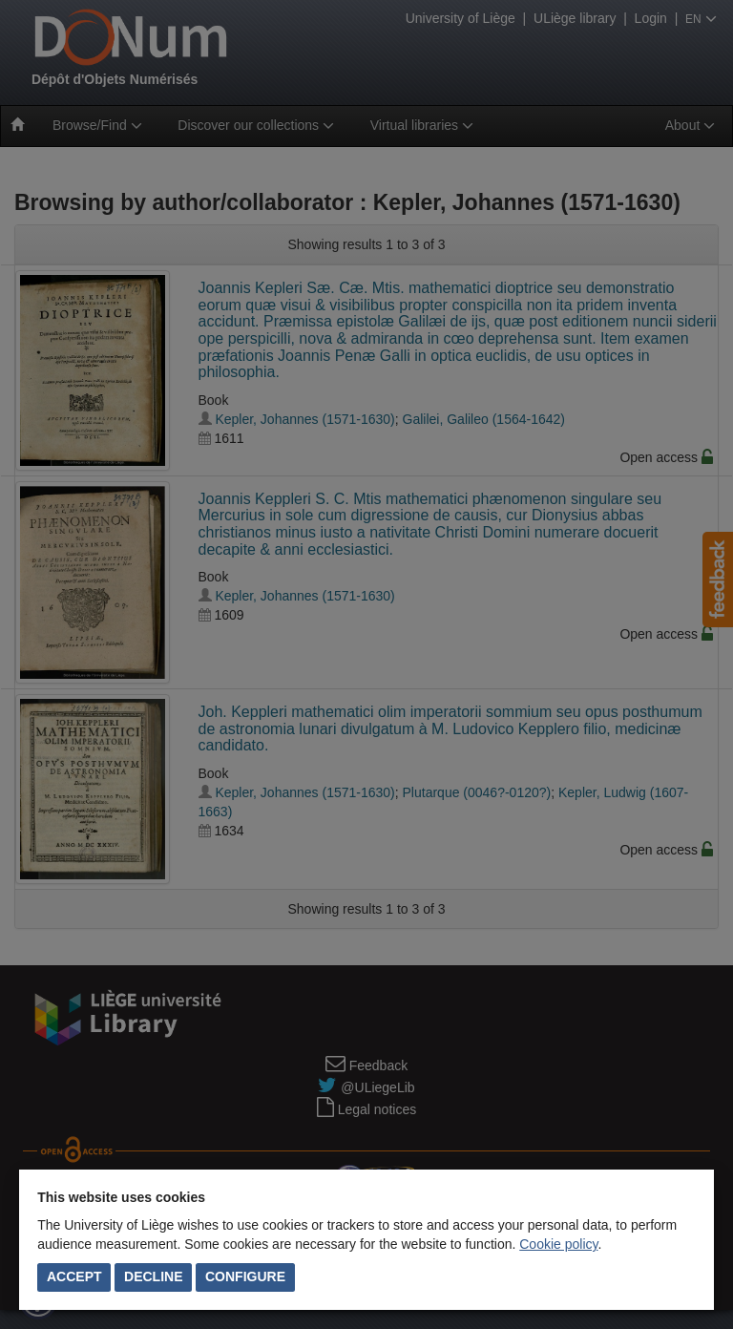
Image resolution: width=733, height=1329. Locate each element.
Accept (74, 1276)
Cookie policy (558, 1244)
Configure (245, 1276)
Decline (153, 1276)
